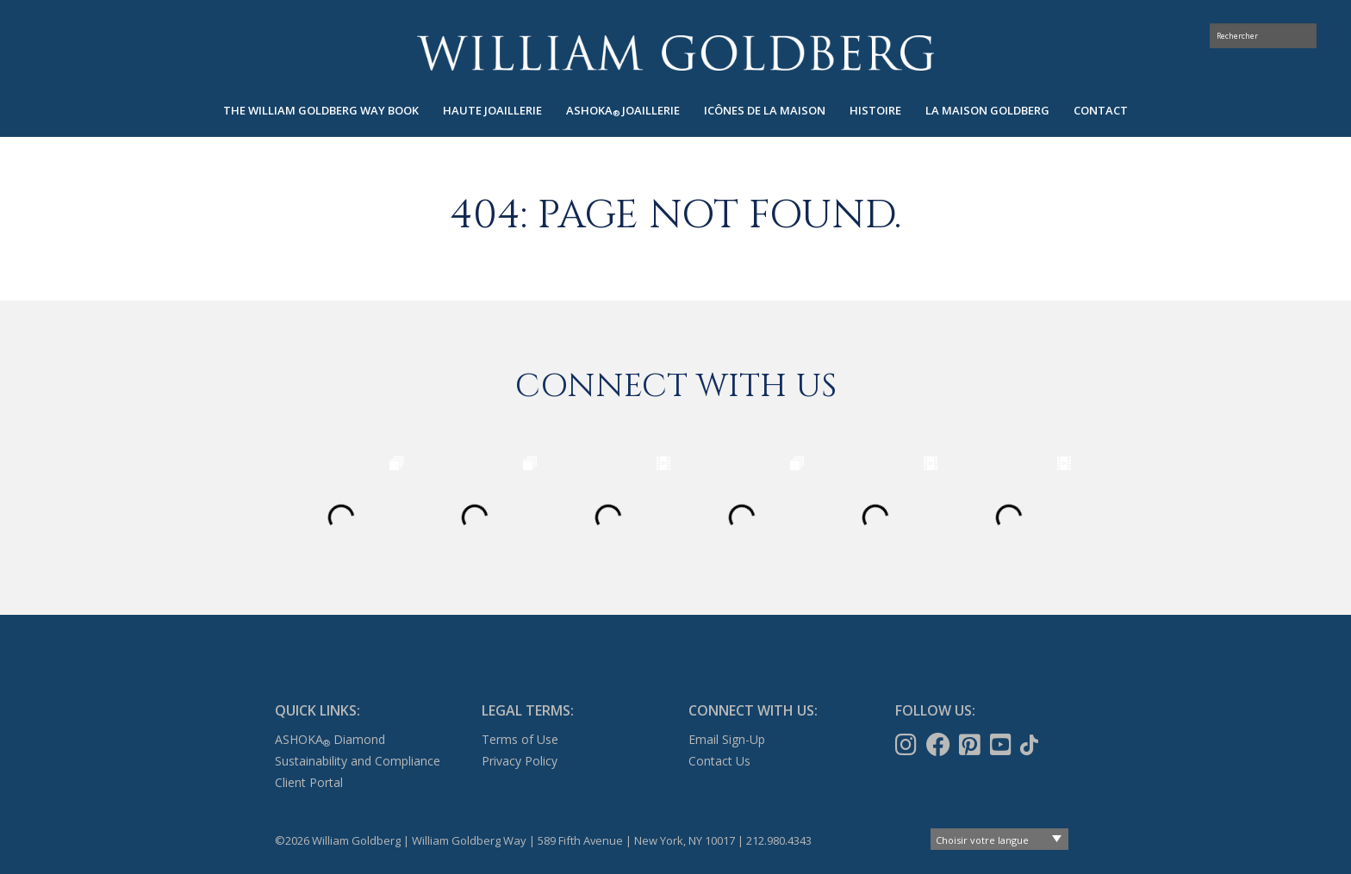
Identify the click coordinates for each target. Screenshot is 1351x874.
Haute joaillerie (492, 110)
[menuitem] (321, 110)
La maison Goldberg (987, 110)
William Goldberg (675, 53)
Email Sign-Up (726, 739)
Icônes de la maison (764, 110)
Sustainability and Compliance (357, 761)
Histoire (875, 110)
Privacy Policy (519, 761)
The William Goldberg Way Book (321, 110)
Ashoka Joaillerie (623, 110)
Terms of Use (520, 739)
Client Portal (309, 782)
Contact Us (719, 761)
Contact (1101, 110)
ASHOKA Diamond (330, 739)
